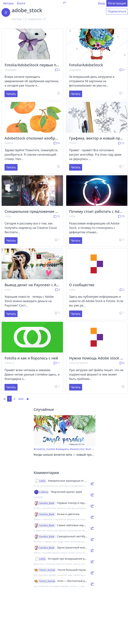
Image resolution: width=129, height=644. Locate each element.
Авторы (8, 3)
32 (57, 143)
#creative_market (44, 449)
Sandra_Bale (46, 503)
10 (57, 216)
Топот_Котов (47, 570)
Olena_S (9, 363)
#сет (88, 449)
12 (121, 143)
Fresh (72, 143)
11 (57, 363)
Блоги (21, 3)
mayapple (11, 69)
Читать (11, 94)
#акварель (62, 449)
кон (21, 399)
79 (121, 216)
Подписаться (117, 11)
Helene (9, 143)
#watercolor (77, 449)
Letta (8, 216)
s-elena (43, 492)
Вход (101, 3)
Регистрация (117, 3)
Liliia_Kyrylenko (78, 363)
